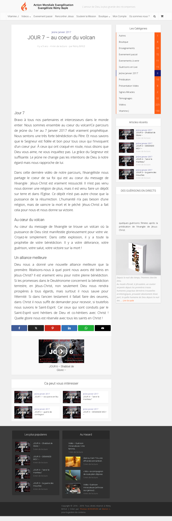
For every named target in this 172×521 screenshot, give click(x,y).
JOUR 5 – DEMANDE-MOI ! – (145, 148)
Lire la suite (128, 302)
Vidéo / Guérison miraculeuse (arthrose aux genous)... (93, 492)
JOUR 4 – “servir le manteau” (144, 162)
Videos (25, 16)
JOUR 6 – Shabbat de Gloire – (146, 134)
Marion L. (106, 513)
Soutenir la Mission (86, 16)
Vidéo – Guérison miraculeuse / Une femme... (76, 447)
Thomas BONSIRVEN (89, 513)
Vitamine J (13, 16)
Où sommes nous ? (139, 16)
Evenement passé (43, 16)
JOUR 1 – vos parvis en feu (46, 397)
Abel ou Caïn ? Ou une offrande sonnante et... (93, 461)
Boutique (103, 16)
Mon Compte (120, 16)
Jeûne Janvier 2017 (61, 32)
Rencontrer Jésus (64, 16)
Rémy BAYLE (79, 46)
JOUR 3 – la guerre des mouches (144, 176)
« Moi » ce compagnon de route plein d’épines (93, 476)
